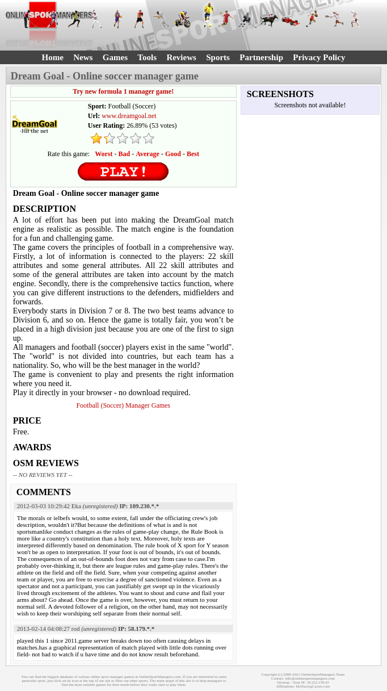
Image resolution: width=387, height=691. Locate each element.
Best (193, 154)
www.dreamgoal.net (129, 116)
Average (147, 154)
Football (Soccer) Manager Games (123, 405)
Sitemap (283, 682)
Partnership (261, 57)
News (82, 57)
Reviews (181, 57)
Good (173, 154)
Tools (147, 57)
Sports (218, 57)
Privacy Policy (319, 57)
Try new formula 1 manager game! (123, 91)
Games (115, 57)
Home (53, 57)
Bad (125, 154)
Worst (103, 154)
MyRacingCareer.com (313, 686)
